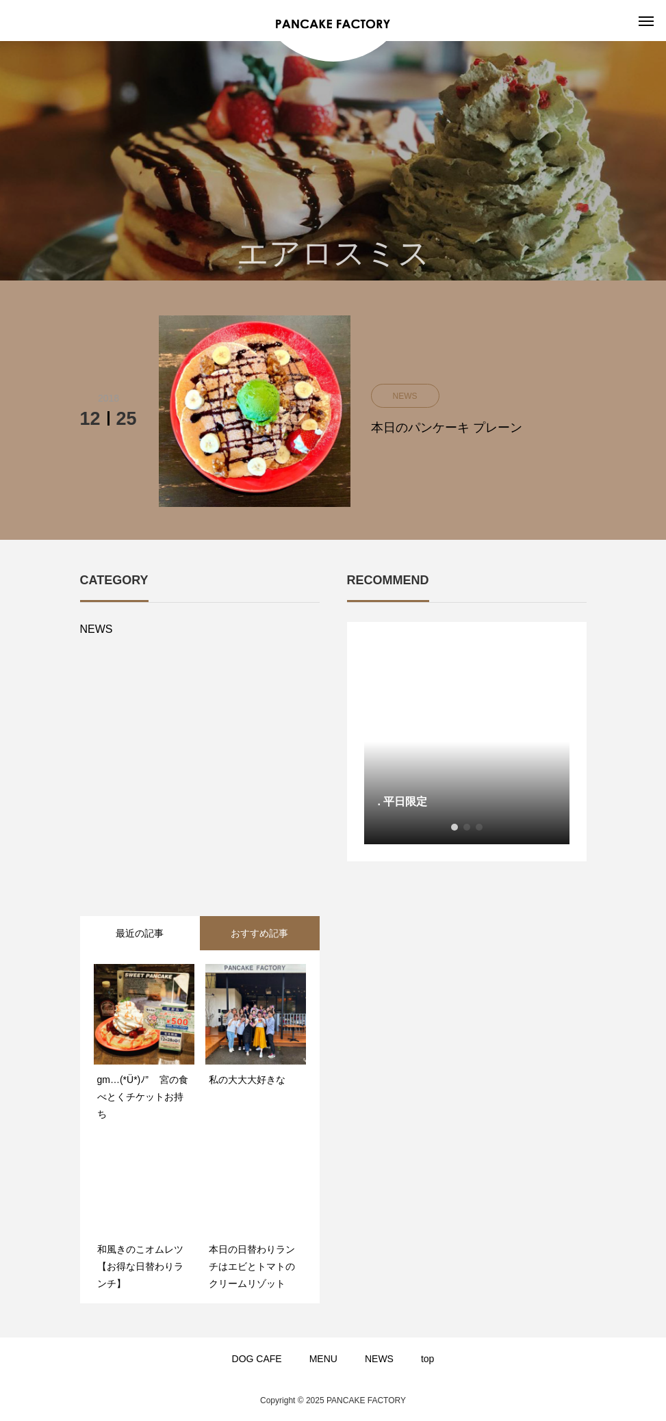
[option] (466, 741)
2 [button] (466, 827)
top (427, 1358)
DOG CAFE (257, 1358)
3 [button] (479, 827)
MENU (323, 1358)
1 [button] (454, 827)
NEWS (96, 629)
